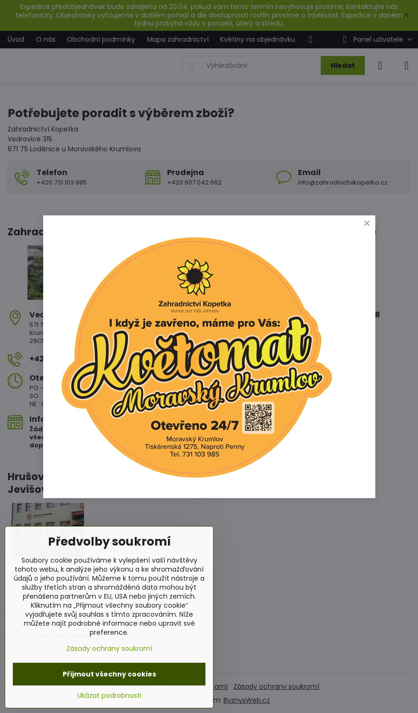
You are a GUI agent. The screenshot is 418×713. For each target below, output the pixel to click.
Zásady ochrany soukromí (109, 648)
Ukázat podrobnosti (109, 695)
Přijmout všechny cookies (109, 674)
